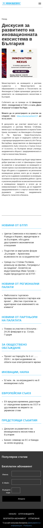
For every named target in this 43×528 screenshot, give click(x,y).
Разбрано (28, 525)
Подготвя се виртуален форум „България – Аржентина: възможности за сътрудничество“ (22, 254)
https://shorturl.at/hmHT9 (27, 116)
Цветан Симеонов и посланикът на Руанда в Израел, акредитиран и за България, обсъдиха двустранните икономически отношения (22, 239)
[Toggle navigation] (40, 3)
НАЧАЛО (12, 514)
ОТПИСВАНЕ (34, 518)
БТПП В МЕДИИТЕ (26, 514)
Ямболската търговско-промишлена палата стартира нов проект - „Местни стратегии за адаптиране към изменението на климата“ (22, 301)
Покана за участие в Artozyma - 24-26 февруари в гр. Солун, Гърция (21, 331)
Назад (4, 19)
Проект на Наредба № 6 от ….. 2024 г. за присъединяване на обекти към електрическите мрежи (22, 359)
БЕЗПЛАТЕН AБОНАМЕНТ (14, 518)
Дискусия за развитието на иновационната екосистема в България (19, 431)
